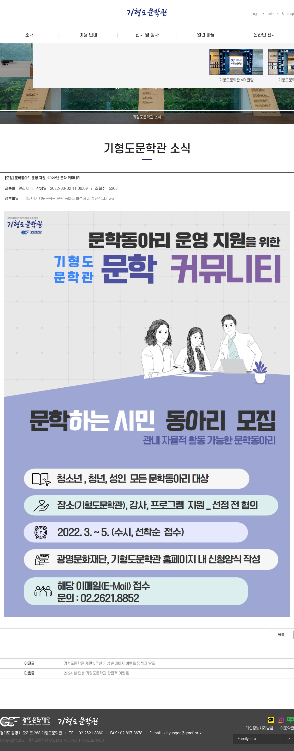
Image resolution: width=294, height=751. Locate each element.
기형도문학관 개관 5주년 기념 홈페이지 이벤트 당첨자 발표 (109, 663)
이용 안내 (88, 35)
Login (255, 13)
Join (271, 13)
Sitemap (288, 13)
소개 (29, 35)
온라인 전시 (265, 35)
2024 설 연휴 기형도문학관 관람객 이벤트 (96, 673)
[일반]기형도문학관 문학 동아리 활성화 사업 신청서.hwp (70, 198)
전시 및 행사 (147, 35)
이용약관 (287, 728)
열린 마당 (206, 35)
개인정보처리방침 (259, 728)
